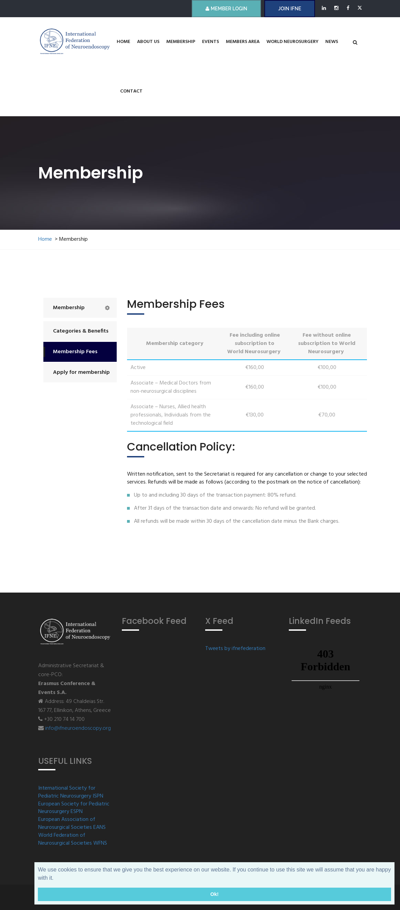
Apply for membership (81, 372)
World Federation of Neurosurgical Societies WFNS (72, 839)
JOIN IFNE (289, 8)
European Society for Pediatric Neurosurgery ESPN (73, 808)
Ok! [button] (214, 894)
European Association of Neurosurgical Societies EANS (72, 824)
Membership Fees (75, 351)
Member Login (226, 8)
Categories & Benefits (80, 331)
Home (123, 42)
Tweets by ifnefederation (235, 649)
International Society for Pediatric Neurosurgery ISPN (70, 792)
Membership (180, 42)
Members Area (243, 42)
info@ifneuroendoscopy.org (78, 728)
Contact (131, 91)
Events (210, 42)
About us (148, 42)
